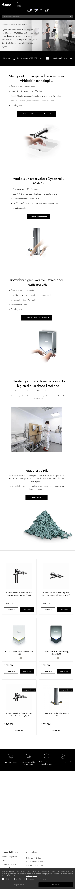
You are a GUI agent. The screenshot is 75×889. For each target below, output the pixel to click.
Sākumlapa (5, 25)
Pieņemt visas (56, 885)
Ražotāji (13, 25)
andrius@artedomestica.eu (61, 58)
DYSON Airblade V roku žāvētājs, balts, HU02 (19, 652)
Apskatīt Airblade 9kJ (38, 216)
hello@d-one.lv (43, 861)
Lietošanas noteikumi (9, 864)
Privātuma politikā (31, 876)
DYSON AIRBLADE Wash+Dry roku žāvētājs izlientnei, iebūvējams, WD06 (56, 593)
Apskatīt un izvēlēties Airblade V (36, 317)
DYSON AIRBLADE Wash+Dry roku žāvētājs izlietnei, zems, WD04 (19, 714)
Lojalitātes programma (9, 856)
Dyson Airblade (22, 25)
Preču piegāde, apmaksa (10, 868)
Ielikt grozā (27, 610)
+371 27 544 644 (36, 865)
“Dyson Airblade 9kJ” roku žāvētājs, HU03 (56, 714)
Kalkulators (36, 497)
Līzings (4, 860)
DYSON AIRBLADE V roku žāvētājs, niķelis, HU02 (56, 652)
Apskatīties (11, 610)
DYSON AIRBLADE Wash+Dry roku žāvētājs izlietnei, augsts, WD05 (19, 593)
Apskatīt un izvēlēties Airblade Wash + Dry (36, 114)
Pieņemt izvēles (19, 885)
